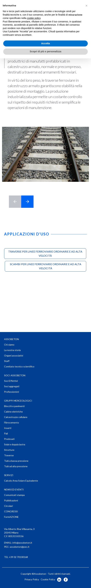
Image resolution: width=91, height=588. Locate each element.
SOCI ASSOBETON (14, 375)
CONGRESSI (11, 511)
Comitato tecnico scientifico (19, 366)
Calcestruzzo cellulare (15, 417)
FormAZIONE (11, 516)
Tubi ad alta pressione (16, 466)
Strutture (9, 449)
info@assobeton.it (22, 542)
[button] (86, 5)
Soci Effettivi (11, 380)
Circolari (8, 505)
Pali (6, 433)
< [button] (15, 201)
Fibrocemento (11, 422)
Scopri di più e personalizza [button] (45, 51)
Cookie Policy (48, 579)
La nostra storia (12, 350)
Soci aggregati (11, 386)
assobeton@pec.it (19, 546)
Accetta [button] (45, 43)
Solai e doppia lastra (14, 444)
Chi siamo (9, 344)
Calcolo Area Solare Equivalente (21, 480)
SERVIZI (8, 475)
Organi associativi (13, 355)
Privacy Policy (31, 579)
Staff (6, 361)
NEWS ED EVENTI (14, 489)
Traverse (9, 455)
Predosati (9, 438)
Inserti (7, 428)
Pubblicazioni (11, 500)
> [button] (27, 201)
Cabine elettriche (13, 411)
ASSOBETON (11, 339)
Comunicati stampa (14, 495)
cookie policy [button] (34, 18)
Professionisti (11, 391)
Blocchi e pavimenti (14, 406)
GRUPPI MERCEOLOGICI (18, 400)
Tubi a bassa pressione (16, 460)
